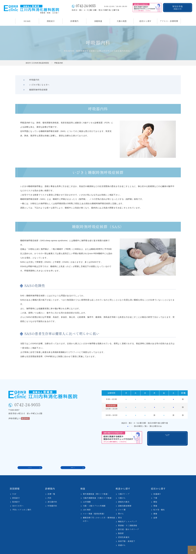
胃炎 (120, 510)
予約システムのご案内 (21, 502)
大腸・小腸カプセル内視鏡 (94, 498)
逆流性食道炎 (123, 529)
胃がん (121, 506)
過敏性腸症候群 (124, 498)
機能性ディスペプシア (127, 513)
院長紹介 (16, 494)
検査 (82, 481)
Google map (30, 458)
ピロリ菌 (122, 502)
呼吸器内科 (31, 79)
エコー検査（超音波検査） (94, 506)
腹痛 (155, 506)
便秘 (155, 494)
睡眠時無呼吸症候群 (131, 79)
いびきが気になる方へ (84, 79)
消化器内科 (52, 494)
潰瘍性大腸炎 (123, 494)
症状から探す (145, 21)
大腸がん (122, 490)
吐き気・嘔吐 (159, 502)
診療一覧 (51, 486)
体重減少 (157, 486)
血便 (155, 510)
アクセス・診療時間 (169, 21)
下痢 (155, 490)
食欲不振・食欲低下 (126, 533)
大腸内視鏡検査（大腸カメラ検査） (98, 490)
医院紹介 (51, 21)
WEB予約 (177, 7)
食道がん (122, 537)
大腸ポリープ (123, 486)
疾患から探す (123, 481)
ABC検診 (87, 502)
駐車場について (73, 458)
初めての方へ (18, 498)
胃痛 (155, 498)
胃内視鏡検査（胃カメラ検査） (96, 486)
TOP (14, 486)
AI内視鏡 (87, 494)
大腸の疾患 (122, 21)
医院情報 (15, 481)
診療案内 (74, 21)
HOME (27, 21)
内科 (49, 490)
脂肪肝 (121, 525)
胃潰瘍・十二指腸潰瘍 (127, 517)
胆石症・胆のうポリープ (128, 521)
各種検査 (98, 21)
